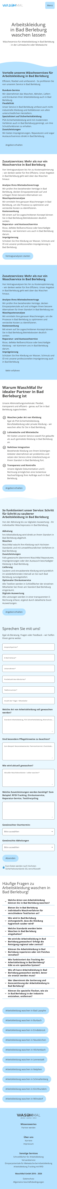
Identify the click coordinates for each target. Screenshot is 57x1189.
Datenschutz (28, 1178)
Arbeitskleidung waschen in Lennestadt (25, 1059)
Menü (50, 5)
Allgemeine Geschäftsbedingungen (28, 1182)
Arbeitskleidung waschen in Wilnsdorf (24, 1098)
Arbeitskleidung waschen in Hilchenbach (26, 1049)
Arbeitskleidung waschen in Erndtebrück (25, 1030)
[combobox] (28, 679)
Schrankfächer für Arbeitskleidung (28, 1157)
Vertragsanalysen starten (18, 256)
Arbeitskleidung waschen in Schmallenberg (27, 1079)
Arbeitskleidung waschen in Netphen (24, 1069)
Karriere (28, 1140)
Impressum (29, 1144)
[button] (28, 901)
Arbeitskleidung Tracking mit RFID (28, 1166)
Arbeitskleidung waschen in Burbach (24, 1020)
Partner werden (28, 1127)
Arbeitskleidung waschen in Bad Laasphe (26, 1010)
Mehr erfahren (13, 370)
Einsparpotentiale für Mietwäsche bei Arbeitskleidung (28, 1163)
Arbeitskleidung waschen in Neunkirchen (26, 1040)
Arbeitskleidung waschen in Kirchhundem (26, 1089)
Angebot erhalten (14, 144)
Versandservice (28, 1160)
